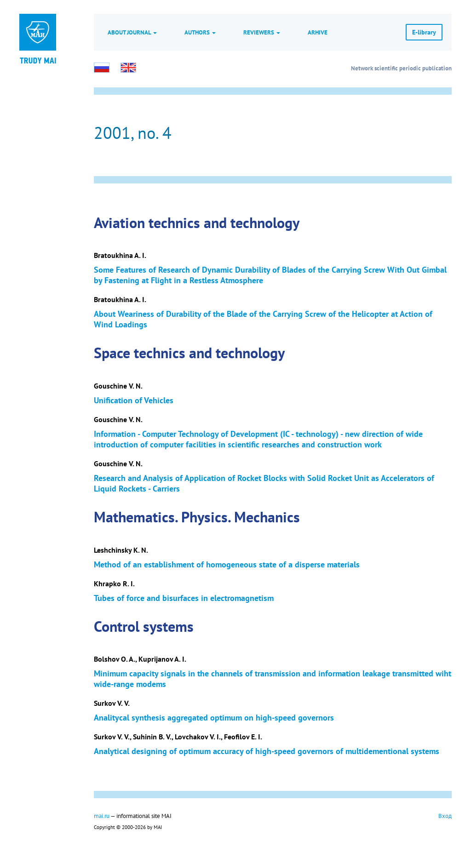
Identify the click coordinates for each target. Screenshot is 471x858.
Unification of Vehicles (133, 400)
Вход (445, 815)
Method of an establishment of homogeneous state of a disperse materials (227, 564)
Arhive (317, 32)
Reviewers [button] (261, 32)
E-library (424, 32)
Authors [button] (200, 32)
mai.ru (101, 815)
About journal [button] (132, 32)
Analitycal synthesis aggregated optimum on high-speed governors (214, 717)
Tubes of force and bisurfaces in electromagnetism (184, 598)
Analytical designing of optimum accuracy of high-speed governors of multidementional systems (266, 751)
